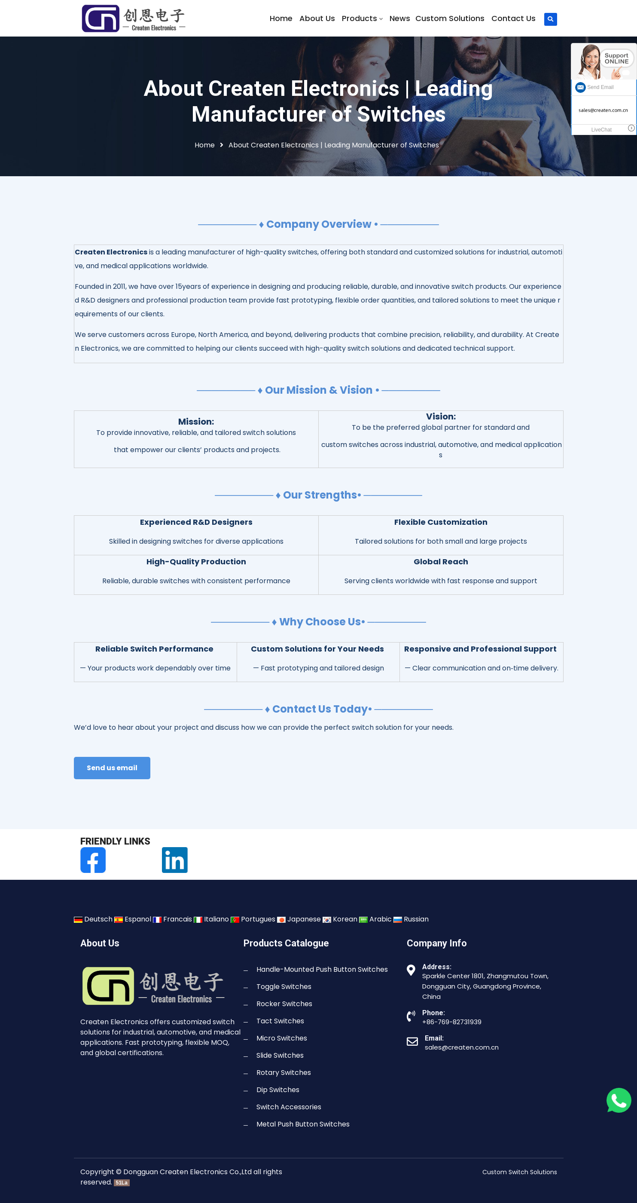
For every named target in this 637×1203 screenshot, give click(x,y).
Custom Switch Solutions (519, 1172)
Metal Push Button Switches (303, 1124)
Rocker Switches (284, 1004)
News (400, 18)
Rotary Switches (283, 1072)
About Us (317, 18)
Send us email (112, 768)
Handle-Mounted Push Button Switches (322, 969)
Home (281, 18)
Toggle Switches (283, 987)
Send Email (594, 87)
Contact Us (513, 18)
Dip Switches (277, 1090)
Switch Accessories (288, 1107)
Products (362, 18)
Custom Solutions (450, 18)
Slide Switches (280, 1055)
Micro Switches (281, 1038)
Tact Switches (280, 1021)
